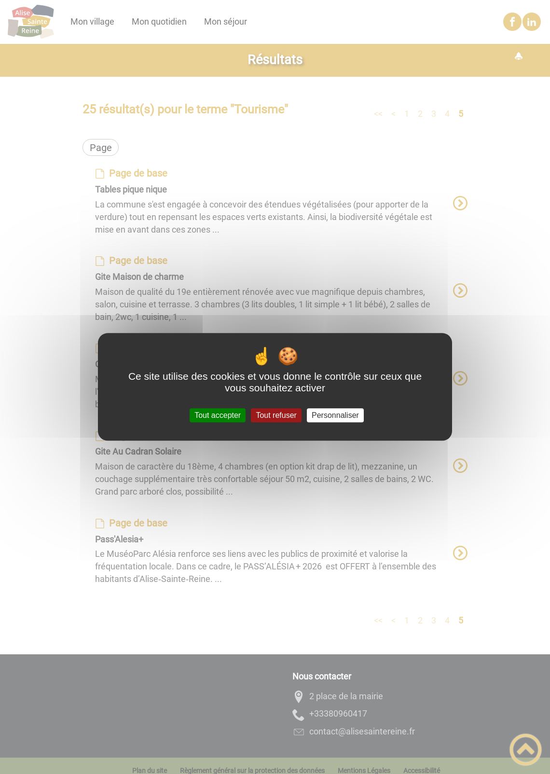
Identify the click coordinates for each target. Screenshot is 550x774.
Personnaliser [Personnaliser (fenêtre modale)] (335, 415)
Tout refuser (276, 415)
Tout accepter (217, 415)
